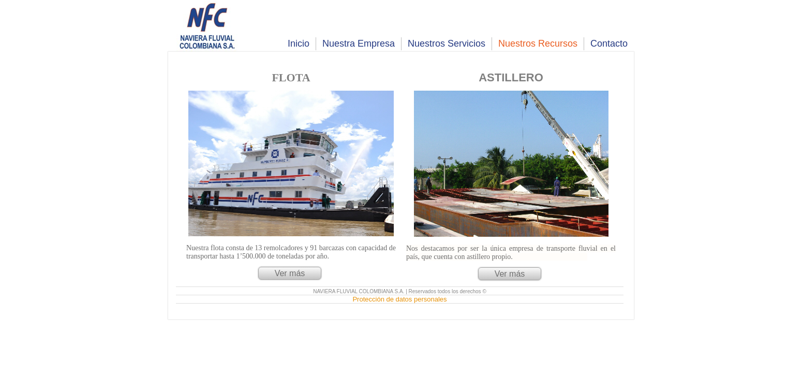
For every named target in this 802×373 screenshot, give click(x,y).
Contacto (609, 43)
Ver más (290, 273)
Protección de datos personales (399, 299)
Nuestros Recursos (537, 43)
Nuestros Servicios (446, 43)
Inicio (298, 43)
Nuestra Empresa (358, 43)
